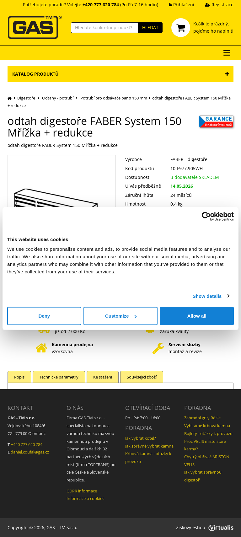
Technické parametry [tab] (58, 377)
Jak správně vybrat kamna (149, 446)
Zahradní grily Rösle (202, 418)
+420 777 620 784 (26, 444)
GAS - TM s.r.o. (61, 527)
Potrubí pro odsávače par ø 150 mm (113, 98)
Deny (44, 316)
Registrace (214, 5)
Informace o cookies (85, 498)
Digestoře (26, 98)
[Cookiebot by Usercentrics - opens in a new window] (206, 216)
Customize (121, 316)
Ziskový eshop (204, 527)
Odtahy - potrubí (57, 98)
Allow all (196, 316)
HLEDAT (150, 27)
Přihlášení (176, 5)
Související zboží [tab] (142, 377)
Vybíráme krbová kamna (207, 425)
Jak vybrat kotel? (140, 438)
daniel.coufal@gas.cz (30, 452)
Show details (207, 295)
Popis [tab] (19, 377)
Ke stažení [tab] (102, 377)
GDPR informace (82, 491)
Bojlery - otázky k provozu (208, 433)
